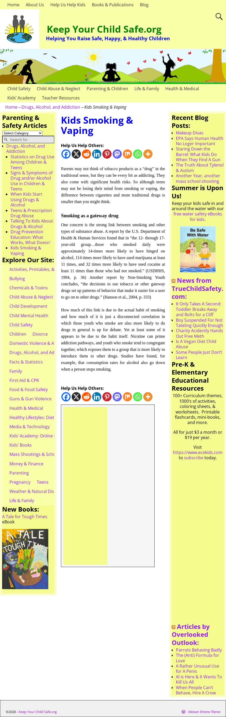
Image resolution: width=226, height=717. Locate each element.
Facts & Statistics (26, 362)
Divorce (40, 334)
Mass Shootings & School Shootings (44, 454)
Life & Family (146, 89)
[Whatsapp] (137, 154)
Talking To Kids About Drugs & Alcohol (31, 223)
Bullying (17, 278)
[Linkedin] (96, 154)
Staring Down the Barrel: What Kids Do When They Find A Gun (198, 154)
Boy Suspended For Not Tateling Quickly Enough (199, 322)
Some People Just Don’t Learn (199, 354)
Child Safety (18, 89)
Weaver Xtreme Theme (204, 711)
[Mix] (127, 154)
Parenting (19, 473)
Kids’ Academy (21, 98)
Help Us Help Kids (68, 5)
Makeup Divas (189, 133)
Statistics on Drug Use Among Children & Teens (32, 162)
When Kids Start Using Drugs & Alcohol (26, 199)
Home (13, 5)
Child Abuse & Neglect (58, 89)
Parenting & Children (107, 89)
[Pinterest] (107, 154)
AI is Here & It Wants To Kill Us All (199, 679)
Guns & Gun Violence (30, 399)
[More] (148, 154)
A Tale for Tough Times (24, 516)
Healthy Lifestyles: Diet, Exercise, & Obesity (51, 417)
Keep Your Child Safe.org (104, 29)
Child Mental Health (28, 316)
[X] (76, 154)
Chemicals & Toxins (28, 288)
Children (17, 334)
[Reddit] (86, 154)
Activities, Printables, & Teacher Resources (51, 269)
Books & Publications (113, 5)
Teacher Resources (61, 98)
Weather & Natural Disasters (37, 491)
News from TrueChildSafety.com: (197, 288)
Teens (43, 482)
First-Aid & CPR (24, 380)
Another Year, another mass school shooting (198, 178)
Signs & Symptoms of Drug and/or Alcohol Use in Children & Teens (31, 181)
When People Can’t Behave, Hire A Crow (196, 690)
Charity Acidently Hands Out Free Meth (199, 333)
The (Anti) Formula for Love (197, 657)
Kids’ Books (20, 445)
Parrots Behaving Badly (199, 650)
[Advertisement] (85, 486)
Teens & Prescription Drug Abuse (31, 213)
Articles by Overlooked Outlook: (191, 634)
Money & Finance (26, 464)
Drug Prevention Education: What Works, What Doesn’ (30, 237)
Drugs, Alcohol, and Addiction (51, 107)
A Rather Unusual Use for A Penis (197, 668)
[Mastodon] (117, 154)
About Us (35, 5)
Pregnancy (19, 482)
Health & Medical (182, 89)
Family (15, 371)
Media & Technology (29, 427)
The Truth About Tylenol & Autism (200, 167)
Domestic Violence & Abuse (36, 343)
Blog (144, 5)
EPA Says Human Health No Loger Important (199, 141)
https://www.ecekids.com (198, 452)
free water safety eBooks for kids (198, 216)
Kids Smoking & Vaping (25, 250)
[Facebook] (66, 154)
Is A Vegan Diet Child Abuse (196, 344)
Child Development (28, 306)
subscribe (193, 458)
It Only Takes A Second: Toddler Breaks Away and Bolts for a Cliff (198, 309)
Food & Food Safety (28, 389)
